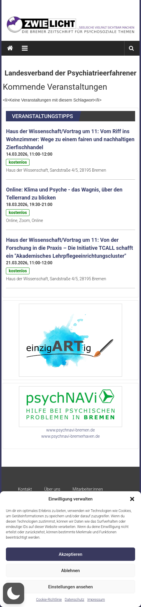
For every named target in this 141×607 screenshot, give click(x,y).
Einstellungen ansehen (70, 587)
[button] (132, 499)
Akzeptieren (70, 554)
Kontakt (25, 489)
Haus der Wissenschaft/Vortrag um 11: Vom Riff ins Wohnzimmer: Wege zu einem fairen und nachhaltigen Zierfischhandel (70, 139)
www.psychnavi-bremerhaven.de (70, 436)
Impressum (96, 600)
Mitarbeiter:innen (88, 489)
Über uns (52, 489)
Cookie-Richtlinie (49, 600)
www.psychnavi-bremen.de (70, 430)
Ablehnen (70, 570)
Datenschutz (74, 600)
